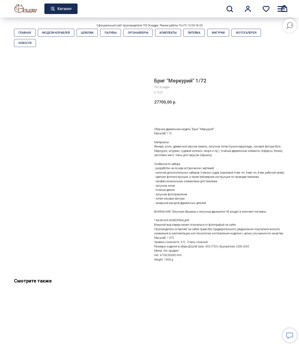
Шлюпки (87, 32)
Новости (25, 43)
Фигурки (218, 32)
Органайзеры (138, 32)
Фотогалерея (246, 32)
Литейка (194, 32)
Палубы (111, 32)
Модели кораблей (56, 32)
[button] (229, 8)
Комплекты (168, 32)
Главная (24, 32)
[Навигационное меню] (281, 9)
